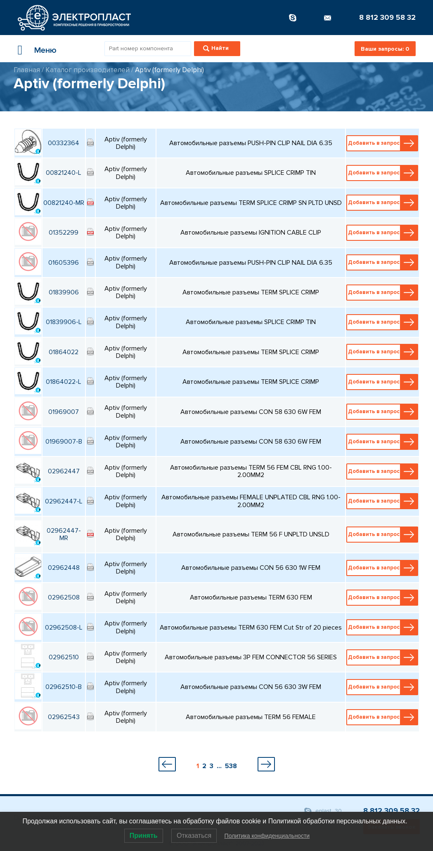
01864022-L (63, 382)
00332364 (63, 143)
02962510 (64, 657)
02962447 (64, 471)
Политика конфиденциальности (267, 835)
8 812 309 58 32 (387, 17)
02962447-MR (64, 534)
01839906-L (64, 322)
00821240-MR (63, 203)
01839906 (64, 292)
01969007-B (63, 441)
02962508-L (64, 627)
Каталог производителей (87, 70)
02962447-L (64, 501)
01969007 (63, 412)
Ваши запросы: (385, 48)
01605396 (63, 263)
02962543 (64, 717)
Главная (27, 70)
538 (231, 766)
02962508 (64, 597)
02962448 (64, 568)
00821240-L (63, 173)
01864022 (63, 352)
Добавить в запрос (383, 143)
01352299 (63, 232)
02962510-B (63, 687)
